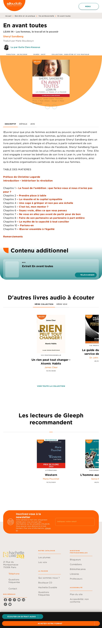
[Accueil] (14, 6)
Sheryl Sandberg (13, 36)
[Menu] (89, 6)
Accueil (8, 16)
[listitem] (5, 599)
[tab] (10, 124)
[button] (22, 616)
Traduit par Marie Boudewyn (18, 40)
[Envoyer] (91, 521)
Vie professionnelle (46, 16)
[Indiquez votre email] (71, 522)
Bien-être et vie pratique (25, 16)
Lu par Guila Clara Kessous (25, 47)
